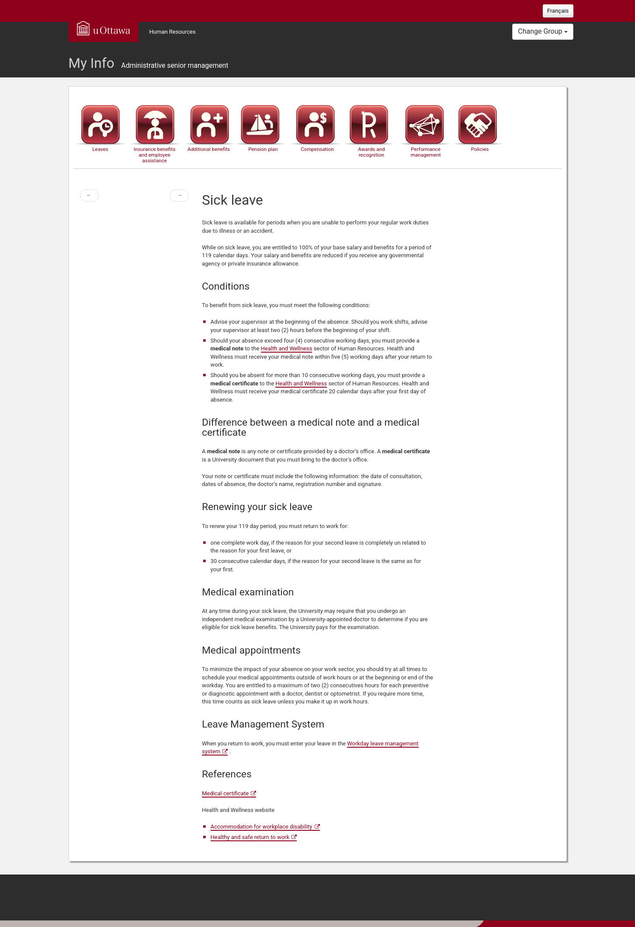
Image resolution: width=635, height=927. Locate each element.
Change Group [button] (542, 31)
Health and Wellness (286, 348)
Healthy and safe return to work (250, 837)
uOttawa (104, 27)
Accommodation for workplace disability (261, 826)
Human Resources (172, 31)
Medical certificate (225, 793)
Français (558, 10)
